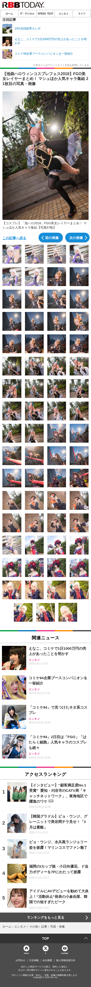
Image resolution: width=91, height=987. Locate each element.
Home (26, 953)
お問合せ (20, 960)
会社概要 (47, 960)
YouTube (64, 953)
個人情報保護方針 (65, 960)
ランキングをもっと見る (45, 917)
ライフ (81, 13)
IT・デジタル (27, 13)
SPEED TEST (45, 13)
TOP (45, 938)
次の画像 (76, 237)
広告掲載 (34, 960)
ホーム (9, 13)
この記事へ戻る (14, 237)
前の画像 (52, 237)
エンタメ (63, 13)
